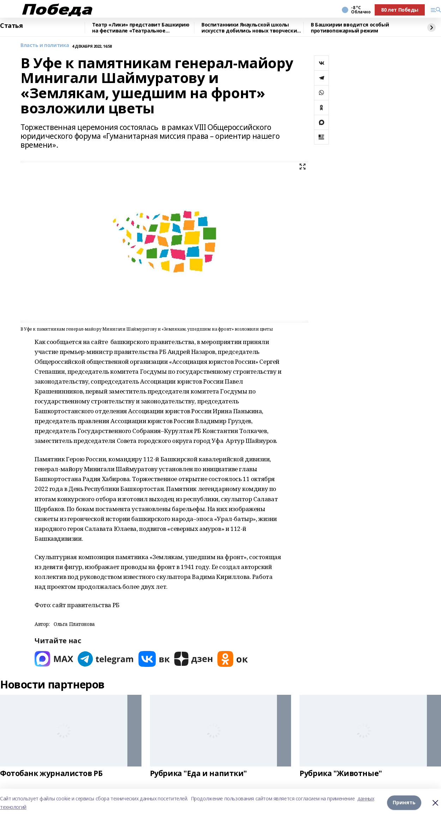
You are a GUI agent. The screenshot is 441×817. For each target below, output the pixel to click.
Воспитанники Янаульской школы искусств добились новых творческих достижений (250, 28)
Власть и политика (44, 45)
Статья (11, 26)
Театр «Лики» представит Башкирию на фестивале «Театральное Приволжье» (140, 28)
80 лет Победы (399, 9)
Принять (404, 802)
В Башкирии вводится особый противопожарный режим (350, 28)
